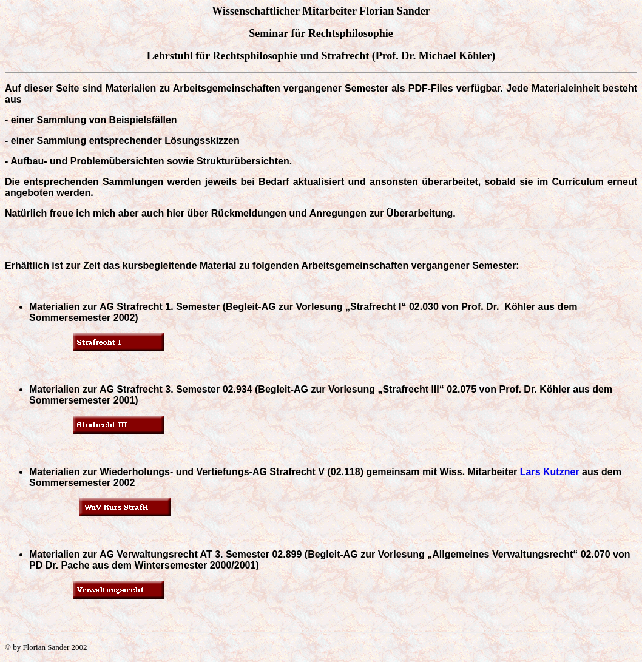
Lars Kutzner (549, 472)
